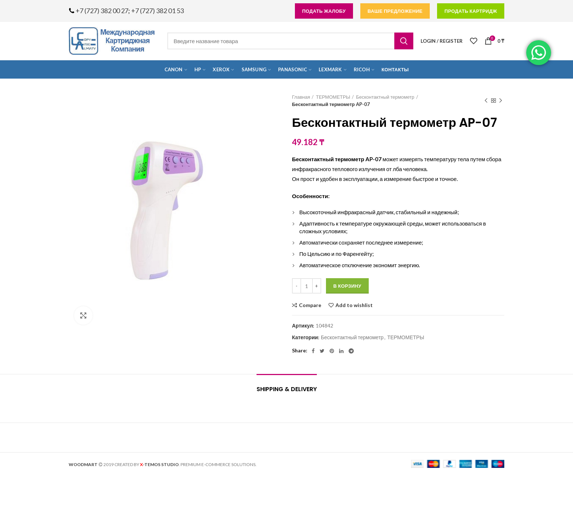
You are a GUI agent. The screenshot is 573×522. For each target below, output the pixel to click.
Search (403, 41)
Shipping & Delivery (287, 389)
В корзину (347, 286)
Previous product (486, 100)
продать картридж (470, 11)
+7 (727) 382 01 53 (157, 11)
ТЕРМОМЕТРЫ (333, 97)
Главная (301, 97)
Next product (500, 100)
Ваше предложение (395, 11)
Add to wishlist (354, 305)
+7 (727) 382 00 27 (102, 11)
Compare (310, 305)
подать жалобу (324, 11)
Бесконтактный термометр (385, 97)
